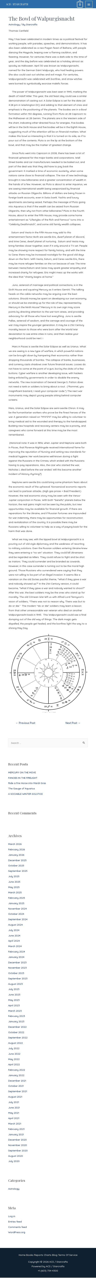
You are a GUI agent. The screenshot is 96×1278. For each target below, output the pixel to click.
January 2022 (16, 1075)
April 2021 (13, 1118)
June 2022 (14, 1054)
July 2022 (13, 1048)
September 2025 (17, 871)
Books (29, 1255)
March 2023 (15, 1011)
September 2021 (17, 1091)
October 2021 (16, 1086)
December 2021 (17, 1080)
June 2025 (14, 882)
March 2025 (15, 892)
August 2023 (15, 984)
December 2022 (17, 1027)
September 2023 (17, 978)
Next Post (73, 723)
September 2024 (17, 919)
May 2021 (13, 1113)
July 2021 (13, 1102)
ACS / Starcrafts (20, 4)
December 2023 (17, 962)
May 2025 (14, 887)
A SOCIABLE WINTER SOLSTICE (25, 794)
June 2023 (14, 995)
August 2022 (15, 1043)
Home (22, 1255)
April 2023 (14, 1005)
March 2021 (14, 1123)
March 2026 (15, 844)
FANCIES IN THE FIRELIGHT (22, 778)
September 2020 (18, 1150)
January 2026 (16, 855)
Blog (54, 1255)
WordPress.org (16, 1232)
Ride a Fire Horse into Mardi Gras (27, 783)
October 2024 (16, 914)
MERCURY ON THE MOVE (22, 772)
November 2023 (17, 968)
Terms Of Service (67, 1255)
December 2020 (17, 1140)
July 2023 (13, 989)
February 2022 (16, 1070)
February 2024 (16, 951)
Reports (38, 1255)
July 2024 (13, 930)
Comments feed (17, 1227)
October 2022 (16, 1032)
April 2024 (14, 941)
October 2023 (16, 973)
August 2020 (15, 1156)
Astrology (13, 1189)
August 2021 (15, 1097)
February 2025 (16, 898)
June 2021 (14, 1107)
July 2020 (14, 1161)
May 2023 (14, 1000)
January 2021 (16, 1134)
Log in (11, 1216)
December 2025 (17, 860)
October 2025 (16, 865)
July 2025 (13, 876)
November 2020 (17, 1145)
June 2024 (14, 935)
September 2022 (17, 1037)
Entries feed (15, 1221)
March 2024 (15, 946)
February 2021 (16, 1129)
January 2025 (16, 903)
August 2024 (15, 924)
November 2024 (17, 908)
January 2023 (16, 1021)
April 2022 (14, 1064)
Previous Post (25, 723)
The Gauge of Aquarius (21, 788)
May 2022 (14, 1059)
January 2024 (16, 957)
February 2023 (16, 1016)
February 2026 (16, 849)
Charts (47, 1255)
